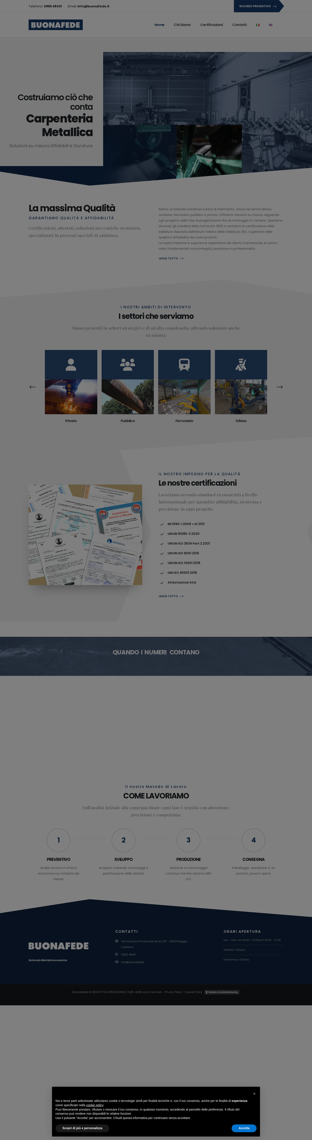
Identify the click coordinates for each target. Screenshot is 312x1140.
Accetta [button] (244, 1128)
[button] (254, 1093)
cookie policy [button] (94, 1105)
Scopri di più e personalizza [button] (82, 1128)
